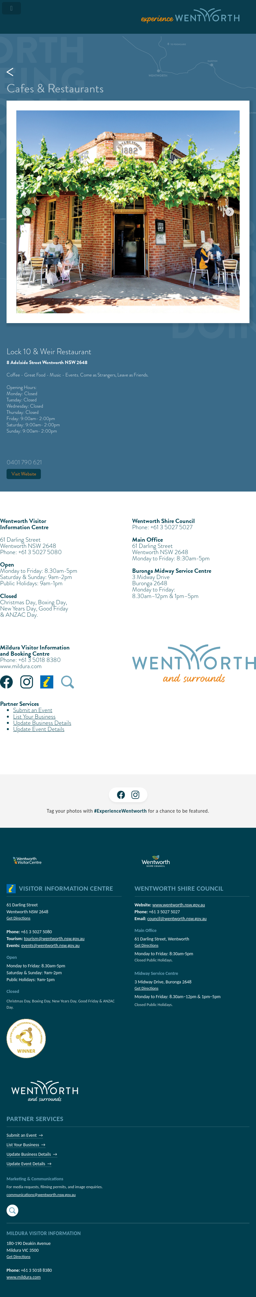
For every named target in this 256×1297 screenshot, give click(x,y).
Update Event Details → (29, 1164)
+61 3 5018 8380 (36, 1270)
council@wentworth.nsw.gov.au (177, 918)
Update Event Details (38, 729)
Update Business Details (42, 723)
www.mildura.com (21, 666)
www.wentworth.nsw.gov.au (178, 905)
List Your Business (34, 716)
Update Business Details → (32, 1154)
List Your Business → (26, 1145)
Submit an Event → (25, 1135)
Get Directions (18, 918)
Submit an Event (32, 710)
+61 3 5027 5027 (164, 912)
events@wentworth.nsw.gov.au (50, 945)
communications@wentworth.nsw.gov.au (41, 1194)
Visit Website (23, 473)
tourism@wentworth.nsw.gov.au (54, 938)
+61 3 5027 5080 (36, 932)
